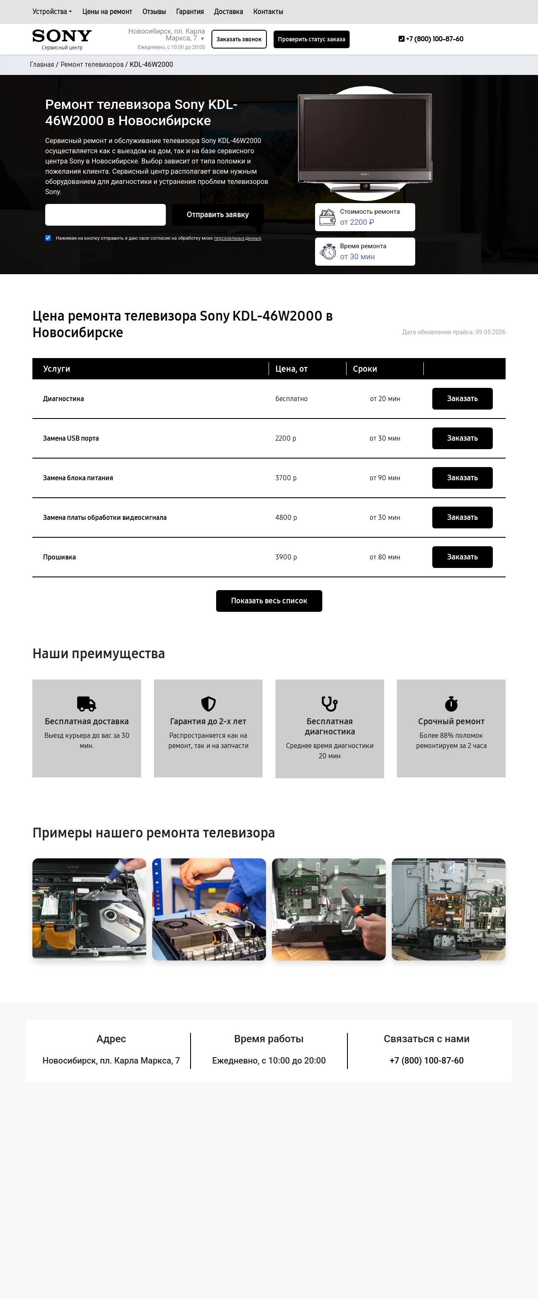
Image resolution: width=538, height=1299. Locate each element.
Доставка (228, 12)
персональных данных (237, 238)
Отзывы (154, 12)
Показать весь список (269, 600)
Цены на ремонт (107, 12)
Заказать (462, 398)
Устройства (49, 12)
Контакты (268, 12)
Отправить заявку (218, 214)
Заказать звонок (239, 39)
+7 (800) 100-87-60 (427, 1060)
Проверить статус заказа (311, 39)
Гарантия (190, 12)
